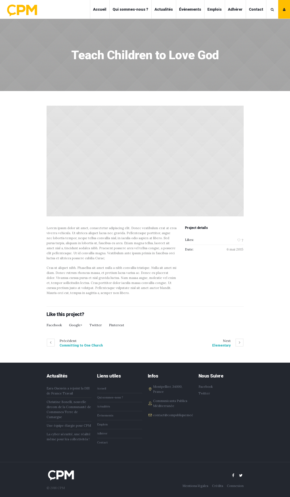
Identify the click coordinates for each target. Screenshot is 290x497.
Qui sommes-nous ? (110, 397)
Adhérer (102, 433)
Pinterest (116, 325)
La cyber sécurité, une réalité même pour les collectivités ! (69, 436)
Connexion (235, 486)
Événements (105, 415)
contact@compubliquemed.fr (175, 415)
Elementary (221, 345)
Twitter (96, 325)
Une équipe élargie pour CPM (69, 426)
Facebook (54, 325)
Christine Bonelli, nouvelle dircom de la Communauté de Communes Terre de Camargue (69, 409)
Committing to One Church (81, 345)
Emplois (102, 424)
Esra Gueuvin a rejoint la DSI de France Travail (68, 390)
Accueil (101, 388)
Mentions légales (195, 486)
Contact (102, 442)
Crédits (217, 486)
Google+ (75, 325)
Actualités (103, 406)
